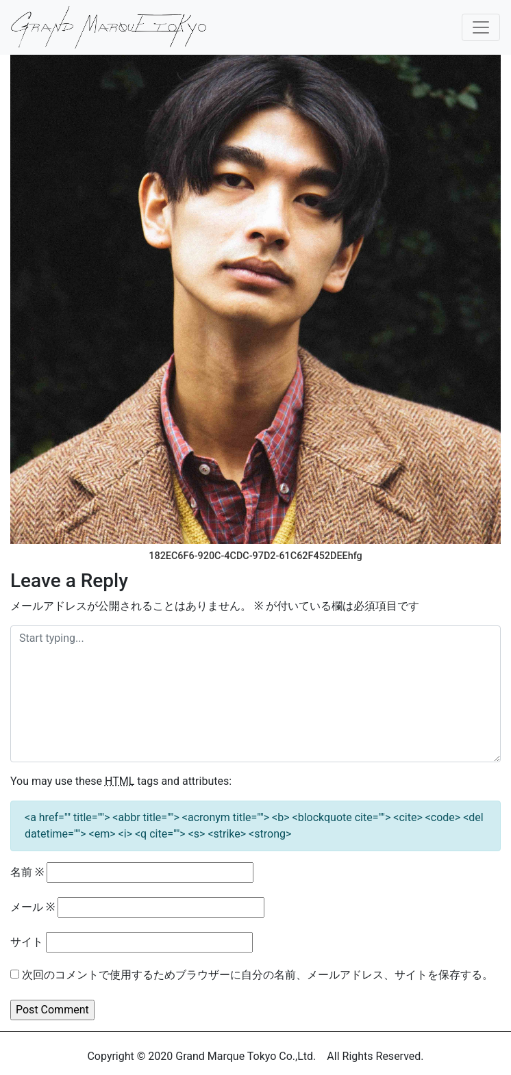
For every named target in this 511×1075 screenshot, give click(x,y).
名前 (27, 872)
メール (32, 907)
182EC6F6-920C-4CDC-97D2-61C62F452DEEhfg (255, 556)
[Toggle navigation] (481, 27)
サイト (26, 941)
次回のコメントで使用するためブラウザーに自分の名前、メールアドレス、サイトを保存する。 (257, 974)
